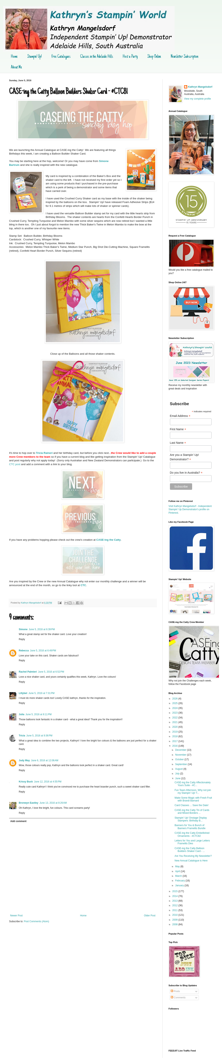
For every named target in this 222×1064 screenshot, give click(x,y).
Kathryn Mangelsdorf (200, 86)
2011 (175, 910)
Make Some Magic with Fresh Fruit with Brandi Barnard (193, 799)
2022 (175, 717)
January (179, 885)
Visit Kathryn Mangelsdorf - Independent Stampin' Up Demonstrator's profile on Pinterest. (190, 509)
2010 (175, 915)
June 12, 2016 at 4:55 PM (47, 781)
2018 (175, 736)
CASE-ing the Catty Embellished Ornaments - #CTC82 (192, 834)
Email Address (180, 416)
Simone (23, 629)
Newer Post (16, 915)
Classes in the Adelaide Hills (96, 56)
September (181, 764)
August (179, 769)
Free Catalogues (60, 56)
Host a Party (130, 56)
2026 (175, 698)
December (181, 750)
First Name (178, 429)
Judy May (24, 760)
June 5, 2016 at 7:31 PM (41, 693)
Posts (175, 991)
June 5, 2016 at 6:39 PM (42, 629)
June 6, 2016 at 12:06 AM (44, 760)
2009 (175, 919)
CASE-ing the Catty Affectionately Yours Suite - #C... (193, 784)
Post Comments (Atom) (36, 921)
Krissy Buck (26, 781)
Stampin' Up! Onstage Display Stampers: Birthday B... (191, 819)
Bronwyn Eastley (28, 802)
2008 (175, 924)
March (179, 876)
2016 (175, 745)
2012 (175, 905)
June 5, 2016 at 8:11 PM (38, 714)
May (177, 866)
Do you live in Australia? (186, 473)
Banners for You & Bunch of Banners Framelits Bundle (190, 827)
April (178, 871)
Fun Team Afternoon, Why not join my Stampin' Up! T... (193, 791)
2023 (175, 712)
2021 (175, 722)
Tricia (22, 735)
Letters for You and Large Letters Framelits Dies (192, 842)
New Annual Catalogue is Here (191, 860)
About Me (16, 67)
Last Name (178, 443)
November (181, 754)
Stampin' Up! (34, 56)
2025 (175, 703)
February (180, 880)
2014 (175, 896)
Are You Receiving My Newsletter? (193, 856)
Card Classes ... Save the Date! (191, 805)
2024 (175, 708)
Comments (178, 997)
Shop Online (154, 56)
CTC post (14, 464)
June (178, 778)
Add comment (18, 821)
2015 (175, 891)
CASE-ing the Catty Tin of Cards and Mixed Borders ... (192, 811)
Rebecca (24, 650)
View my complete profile (197, 98)
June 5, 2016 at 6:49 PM (43, 650)
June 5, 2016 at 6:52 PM (51, 671)
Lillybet (23, 693)
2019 (175, 731)
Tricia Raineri (44, 452)
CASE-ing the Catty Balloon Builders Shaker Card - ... (190, 850)
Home (14, 56)
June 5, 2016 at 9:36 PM (39, 735)
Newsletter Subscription (184, 56)
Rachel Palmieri (28, 671)
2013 (175, 900)
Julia (21, 714)
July (177, 773)
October (179, 759)
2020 (175, 726)
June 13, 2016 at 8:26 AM (53, 802)
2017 (175, 741)
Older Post (149, 915)
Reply (22, 639)
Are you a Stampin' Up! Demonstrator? (184, 457)
